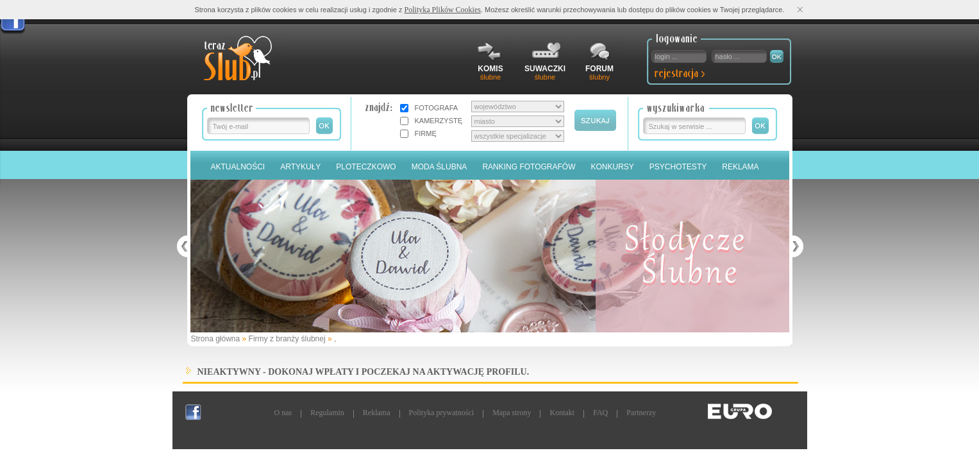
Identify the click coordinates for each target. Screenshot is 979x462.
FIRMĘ (426, 133)
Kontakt (561, 412)
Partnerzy (641, 412)
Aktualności (238, 166)
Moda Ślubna (439, 166)
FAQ (600, 412)
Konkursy (612, 166)
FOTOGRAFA (436, 108)
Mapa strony (511, 412)
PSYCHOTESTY (678, 166)
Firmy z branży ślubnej (287, 338)
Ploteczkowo (366, 166)
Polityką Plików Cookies (443, 9)
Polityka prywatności (441, 412)
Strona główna (215, 338)
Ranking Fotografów (528, 166)
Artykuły (300, 166)
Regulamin (327, 412)
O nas (283, 412)
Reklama (740, 166)
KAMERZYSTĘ (439, 120)
